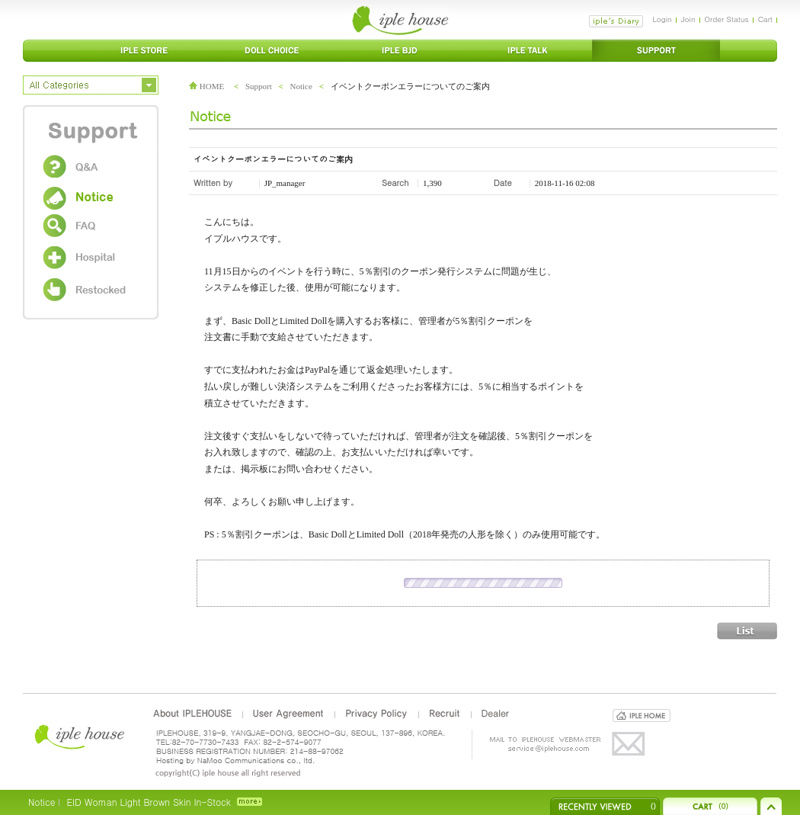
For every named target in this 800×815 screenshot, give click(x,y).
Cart (765, 19)
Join (688, 19)
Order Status (727, 19)
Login (661, 19)
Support (258, 86)
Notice (301, 86)
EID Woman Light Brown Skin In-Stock (148, 801)
